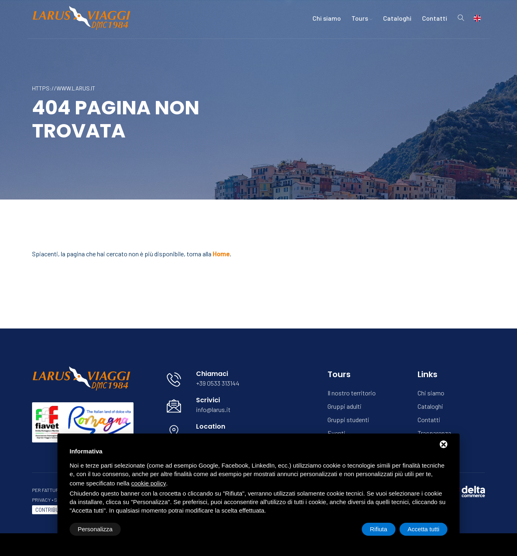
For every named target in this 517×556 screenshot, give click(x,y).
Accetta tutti (423, 529)
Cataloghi (397, 18)
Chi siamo (326, 18)
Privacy (41, 499)
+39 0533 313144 (217, 383)
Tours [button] (362, 18)
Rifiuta (379, 529)
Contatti (434, 18)
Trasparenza (434, 433)
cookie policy (148, 483)
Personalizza (95, 529)
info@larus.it (213, 409)
